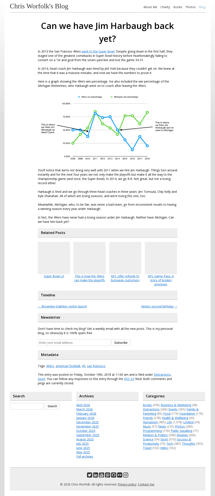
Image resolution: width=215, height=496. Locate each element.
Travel (147, 448)
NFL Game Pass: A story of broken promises (161, 280)
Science (148, 439)
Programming (152, 431)
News (162, 426)
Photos (191, 7)
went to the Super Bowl (98, 51)
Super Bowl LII (54, 276)
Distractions (162, 374)
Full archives (84, 456)
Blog (202, 7)
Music (147, 426)
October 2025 (85, 431)
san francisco (96, 366)
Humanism (150, 422)
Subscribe (121, 342)
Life (169, 422)
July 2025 (82, 444)
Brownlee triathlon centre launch (62, 306)
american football (68, 366)
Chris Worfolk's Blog (39, 6)
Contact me (146, 484)
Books (177, 7)
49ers (50, 366)
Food (167, 414)
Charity (165, 7)
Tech (169, 444)
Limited (188, 422)
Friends (148, 418)
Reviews (182, 435)
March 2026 (84, 409)
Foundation (187, 414)
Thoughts (188, 444)
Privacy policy (127, 484)
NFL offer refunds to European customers (125, 278)
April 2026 (83, 405)
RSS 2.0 (129, 379)
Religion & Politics (155, 435)
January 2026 (85, 418)
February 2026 (86, 414)
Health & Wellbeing (175, 418)
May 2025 (83, 452)
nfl (83, 366)
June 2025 (83, 448)
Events (173, 409)
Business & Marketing (176, 405)
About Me (150, 7)
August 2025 (85, 439)
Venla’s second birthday (159, 306)
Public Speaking (181, 431)
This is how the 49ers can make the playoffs (89, 278)
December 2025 (87, 422)
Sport (41, 379)
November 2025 (87, 426)
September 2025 (87, 435)
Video (164, 448)
